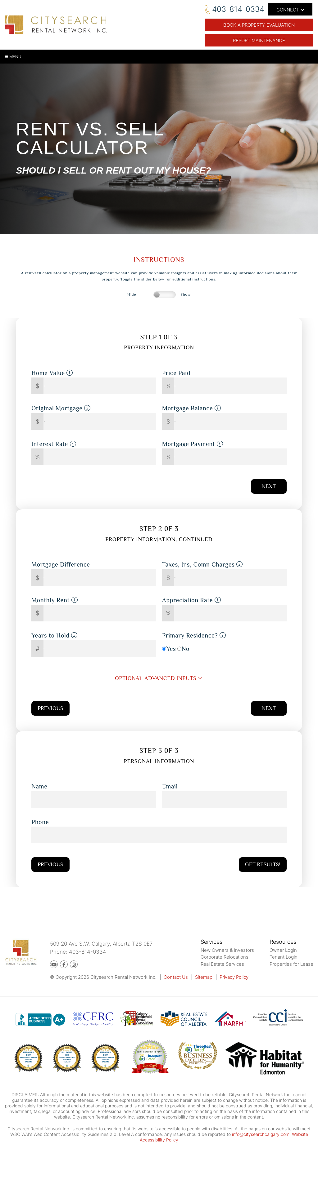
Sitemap (203, 977)
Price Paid (176, 372)
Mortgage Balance (191, 408)
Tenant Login (284, 957)
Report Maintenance (259, 40)
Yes (171, 648)
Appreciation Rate (191, 600)
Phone (40, 822)
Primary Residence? (194, 635)
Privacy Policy (234, 977)
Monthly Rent (54, 600)
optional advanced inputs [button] (159, 678)
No (185, 648)
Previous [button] (50, 708)
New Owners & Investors (227, 950)
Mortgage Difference (60, 564)
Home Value (52, 372)
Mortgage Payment (192, 443)
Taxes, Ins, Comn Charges (202, 564)
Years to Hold (54, 635)
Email (170, 786)
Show (185, 294)
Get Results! (262, 864)
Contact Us (176, 977)
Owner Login (283, 950)
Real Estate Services (222, 964)
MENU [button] (13, 56)
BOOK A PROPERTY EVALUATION (259, 25)
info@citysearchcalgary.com (260, 1134)
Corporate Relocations (224, 957)
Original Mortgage (61, 408)
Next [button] (269, 486)
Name (39, 786)
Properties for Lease (291, 964)
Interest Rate (53, 443)
